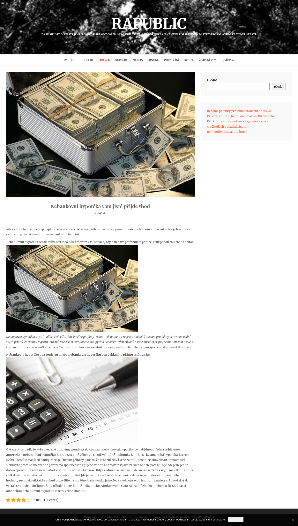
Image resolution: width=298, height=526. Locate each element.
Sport (188, 60)
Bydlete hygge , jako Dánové (227, 132)
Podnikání (171, 60)
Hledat (212, 80)
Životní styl (208, 60)
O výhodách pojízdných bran (227, 126)
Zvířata (228, 60)
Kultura (121, 60)
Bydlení (69, 60)
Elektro (87, 60)
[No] (293, 520)
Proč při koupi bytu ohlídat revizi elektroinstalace (242, 116)
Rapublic (149, 25)
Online (154, 60)
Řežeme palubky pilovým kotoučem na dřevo (239, 111)
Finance (104, 60)
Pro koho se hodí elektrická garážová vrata (237, 121)
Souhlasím (235, 519)
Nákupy (138, 60)
